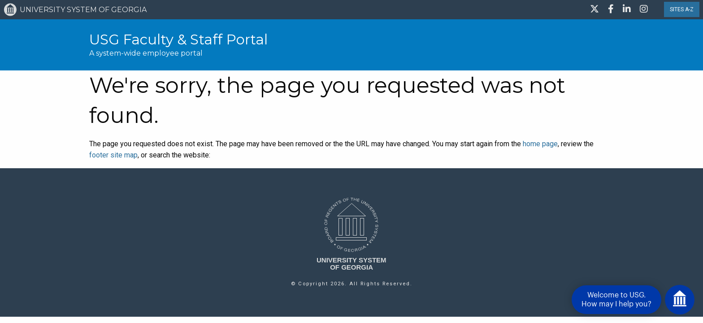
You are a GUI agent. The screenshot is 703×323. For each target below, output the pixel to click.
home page (540, 144)
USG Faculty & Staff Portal (178, 39)
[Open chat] (679, 299)
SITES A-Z (682, 9)
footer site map (113, 155)
